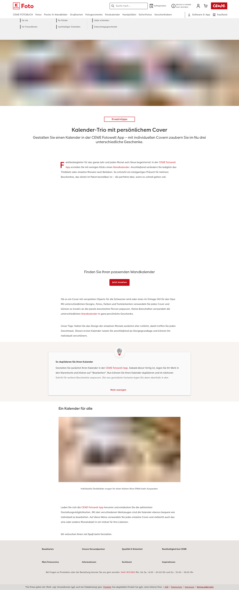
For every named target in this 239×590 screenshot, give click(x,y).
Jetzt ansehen (119, 282)
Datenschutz (176, 586)
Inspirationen (168, 562)
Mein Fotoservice (50, 562)
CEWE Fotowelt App (117, 368)
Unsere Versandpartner (93, 549)
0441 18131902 (128, 572)
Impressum (189, 586)
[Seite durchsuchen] (128, 5)
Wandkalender (121, 167)
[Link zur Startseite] (43, 5)
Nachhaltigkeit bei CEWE (174, 549)
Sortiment (127, 562)
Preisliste (107, 586)
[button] (198, 6)
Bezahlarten (48, 549)
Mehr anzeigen (118, 390)
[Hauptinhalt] (119, 283)
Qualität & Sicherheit (132, 549)
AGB (166, 586)
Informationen (89, 562)
